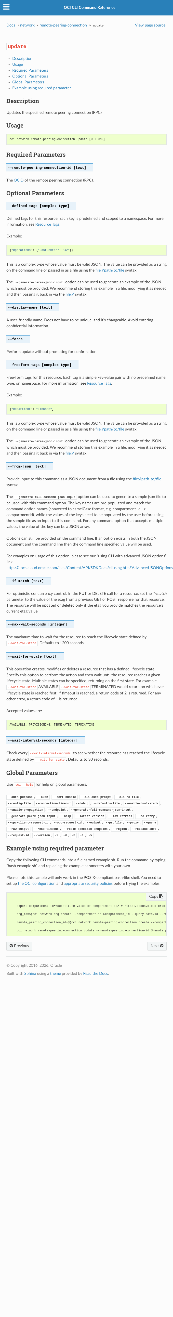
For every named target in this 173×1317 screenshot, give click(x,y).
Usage (17, 64)
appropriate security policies (88, 884)
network (27, 25)
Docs (10, 25)
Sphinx (30, 974)
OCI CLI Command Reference (90, 8)
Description (22, 59)
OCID (19, 180)
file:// (70, 294)
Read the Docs (95, 974)
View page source (150, 25)
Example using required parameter (41, 88)
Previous (19, 946)
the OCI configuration (36, 884)
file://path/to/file (109, 270)
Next (157, 946)
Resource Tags (47, 224)
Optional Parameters (30, 76)
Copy (156, 897)
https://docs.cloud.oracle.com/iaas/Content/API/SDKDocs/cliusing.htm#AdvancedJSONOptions (89, 568)
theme (55, 974)
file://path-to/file (147, 479)
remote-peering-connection (63, 25)
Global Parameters (28, 82)
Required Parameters (30, 70)
